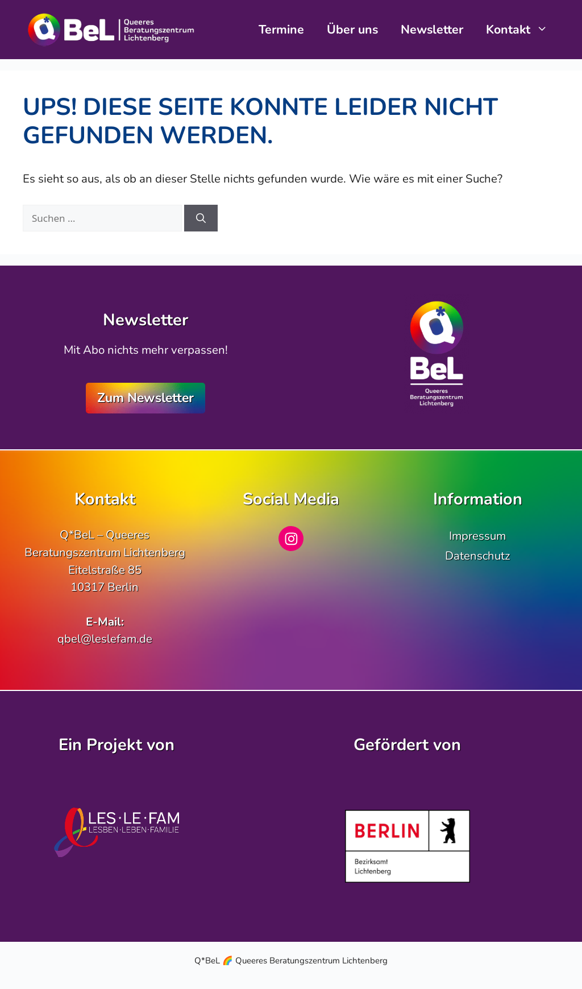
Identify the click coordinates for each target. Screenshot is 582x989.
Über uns (352, 29)
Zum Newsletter (145, 398)
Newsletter (432, 29)
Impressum (477, 536)
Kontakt (522, 30)
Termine (281, 29)
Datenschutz (477, 556)
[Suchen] (201, 218)
